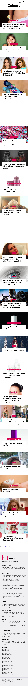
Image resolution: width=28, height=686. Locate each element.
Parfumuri (13, 585)
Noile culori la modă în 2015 (13, 350)
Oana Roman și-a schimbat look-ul (13, 467)
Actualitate (14, 20)
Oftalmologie (15, 605)
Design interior (16, 633)
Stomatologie (5, 604)
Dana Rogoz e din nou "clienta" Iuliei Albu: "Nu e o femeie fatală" (13, 538)
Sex (11, 568)
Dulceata (7, 622)
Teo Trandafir (12, 576)
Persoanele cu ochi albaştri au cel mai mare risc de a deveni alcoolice (13, 282)
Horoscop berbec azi (7, 673)
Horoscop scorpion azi (7, 665)
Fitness (6, 612)
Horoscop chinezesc (7, 654)
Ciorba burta (15, 625)
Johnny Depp (5, 576)
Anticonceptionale (18, 604)
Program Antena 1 (14, 580)
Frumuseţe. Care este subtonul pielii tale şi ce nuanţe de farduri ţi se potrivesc (12, 399)
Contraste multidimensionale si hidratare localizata (11, 189)
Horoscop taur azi (6, 662)
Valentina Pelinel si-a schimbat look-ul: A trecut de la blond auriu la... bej (14, 422)
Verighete (8, 596)
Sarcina (3, 603)
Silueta (18, 615)
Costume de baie (6, 595)
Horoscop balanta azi (7, 672)
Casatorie (7, 568)
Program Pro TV (6, 580)
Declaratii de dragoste (13, 570)
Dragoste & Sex (6, 565)
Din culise (4, 641)
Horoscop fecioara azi (7, 661)
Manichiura (7, 587)
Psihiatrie (15, 607)
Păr (3, 585)
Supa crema (21, 622)
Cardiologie (8, 605)
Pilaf (16, 624)
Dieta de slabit (5, 615)
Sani (3, 587)
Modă (3, 592)
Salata (20, 621)
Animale (14, 90)
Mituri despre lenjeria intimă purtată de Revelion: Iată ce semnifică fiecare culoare (14, 26)
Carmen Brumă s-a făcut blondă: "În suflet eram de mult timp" (12, 515)
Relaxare (17, 612)
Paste (8, 621)
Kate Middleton (13, 575)
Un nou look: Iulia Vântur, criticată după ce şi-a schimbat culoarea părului (12, 259)
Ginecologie (21, 603)
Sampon (12, 587)
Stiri (14, 160)
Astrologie (4, 656)
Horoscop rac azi (6, 658)
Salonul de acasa (18, 588)
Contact (8, 683)
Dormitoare (10, 633)
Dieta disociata (12, 615)
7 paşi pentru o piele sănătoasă (10, 491)
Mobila (22, 632)
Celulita (19, 587)
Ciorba (11, 621)
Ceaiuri (7, 603)
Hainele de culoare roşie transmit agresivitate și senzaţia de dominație (12, 305)
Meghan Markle (5, 575)
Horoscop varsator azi (7, 668)
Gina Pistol (22, 578)
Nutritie (23, 613)
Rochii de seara (9, 593)
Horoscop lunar (5, 657)
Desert (8, 624)
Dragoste (4, 567)
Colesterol (11, 604)
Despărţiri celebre (11, 642)
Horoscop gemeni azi (7, 660)
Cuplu (23, 567)
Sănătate (4, 601)
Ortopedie (9, 607)
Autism (8, 636)
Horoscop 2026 (5, 649)
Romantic (9, 567)
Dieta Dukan (12, 612)
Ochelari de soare (15, 596)
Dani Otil (7, 578)
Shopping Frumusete (14, 183)
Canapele (4, 633)
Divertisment (14, 136)
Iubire (3, 568)
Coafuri (14, 67)
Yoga (21, 612)
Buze (16, 587)
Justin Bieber (5, 579)
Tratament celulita (8, 588)
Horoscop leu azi (6, 671)
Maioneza (12, 624)
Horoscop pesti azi (6, 669)
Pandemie (6, 644)
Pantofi (12, 595)
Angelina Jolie (19, 576)
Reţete (4, 620)
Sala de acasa (11, 616)
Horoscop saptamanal (7, 675)
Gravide (16, 634)
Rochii (5, 585)
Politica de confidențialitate (7, 681)
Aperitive (4, 624)
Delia (18, 578)
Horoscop (5, 647)
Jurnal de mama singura (7, 634)
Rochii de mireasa (17, 593)
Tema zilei (19, 641)
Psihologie (14, 43)
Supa (3, 622)
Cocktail (16, 622)
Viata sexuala (15, 567)
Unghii (8, 585)
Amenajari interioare (15, 632)
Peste (14, 621)
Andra (15, 578)
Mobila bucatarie (6, 632)
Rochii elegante (18, 595)
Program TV (19, 579)
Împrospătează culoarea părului (12, 328)
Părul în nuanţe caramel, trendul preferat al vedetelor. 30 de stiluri (14, 73)
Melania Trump (12, 579)
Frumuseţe (14, 485)
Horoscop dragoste (6, 653)
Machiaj (14, 392)
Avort (19, 605)
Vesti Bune (19, 642)
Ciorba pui (9, 625)
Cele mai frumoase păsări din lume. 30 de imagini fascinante (14, 96)
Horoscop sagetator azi (7, 666)
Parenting (23, 633)
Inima (11, 603)
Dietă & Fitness (6, 610)
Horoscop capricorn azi (7, 664)
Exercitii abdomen (16, 613)
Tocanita (11, 622)
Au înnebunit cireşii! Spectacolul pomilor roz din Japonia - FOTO (13, 143)
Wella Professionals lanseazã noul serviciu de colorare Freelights (14, 375)
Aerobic (9, 613)
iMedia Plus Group (16, 679)
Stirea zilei (13, 641)
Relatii (20, 567)
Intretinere (4, 613)
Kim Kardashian (21, 575)
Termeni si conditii (18, 681)
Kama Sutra (15, 568)
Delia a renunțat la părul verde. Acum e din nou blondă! (12, 212)
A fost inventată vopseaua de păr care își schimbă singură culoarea (14, 166)
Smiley (11, 578)
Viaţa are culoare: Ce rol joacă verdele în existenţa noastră (12, 50)
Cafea (23, 621)
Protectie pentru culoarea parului (12, 444)
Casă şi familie (6, 630)
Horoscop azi (5, 652)
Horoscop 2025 (5, 650)
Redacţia (3, 683)
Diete (3, 612)
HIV (6, 607)
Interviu (9, 641)
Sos (17, 621)
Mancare (4, 621)
